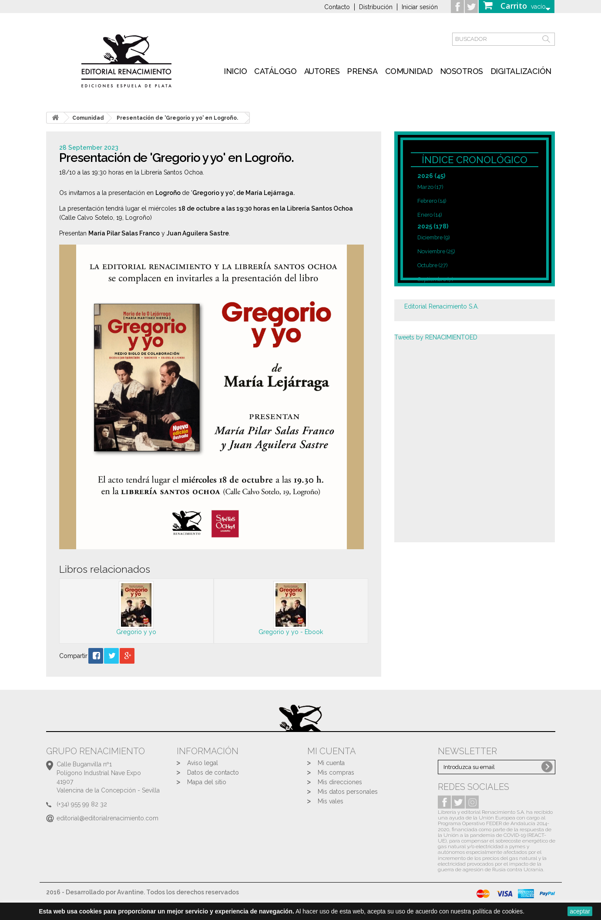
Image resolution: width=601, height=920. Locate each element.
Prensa (362, 71)
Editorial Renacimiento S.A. (441, 306)
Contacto (337, 6)
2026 (431, 175)
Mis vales (330, 801)
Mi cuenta (331, 762)
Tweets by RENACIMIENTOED (435, 337)
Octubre (432, 265)
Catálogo (275, 71)
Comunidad (409, 71)
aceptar (580, 911)
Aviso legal (202, 762)
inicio (235, 71)
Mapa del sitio (206, 782)
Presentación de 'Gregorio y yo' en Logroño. (177, 118)
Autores (322, 71)
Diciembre (433, 237)
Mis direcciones (340, 782)
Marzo (430, 187)
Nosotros (461, 71)
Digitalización (520, 71)
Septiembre (435, 279)
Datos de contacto (213, 772)
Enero (429, 215)
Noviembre (436, 251)
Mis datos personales (348, 791)
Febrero (431, 201)
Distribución (376, 6)
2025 (432, 226)
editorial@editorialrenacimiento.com (107, 818)
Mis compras (336, 772)
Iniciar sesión (420, 6)
